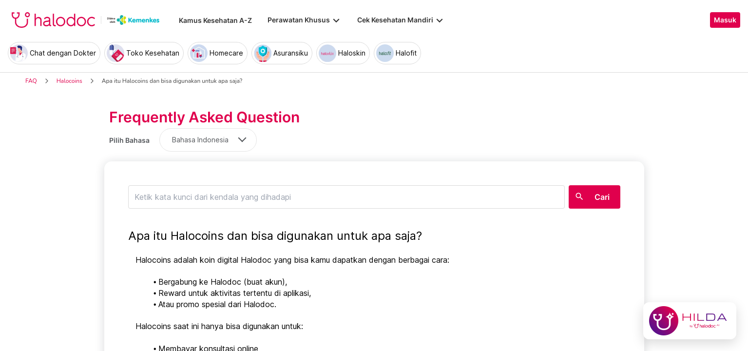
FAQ (31, 81)
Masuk (725, 20)
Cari (602, 197)
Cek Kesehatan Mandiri (401, 20)
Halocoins (69, 81)
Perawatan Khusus (305, 20)
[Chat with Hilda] (689, 320)
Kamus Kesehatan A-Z (215, 20)
